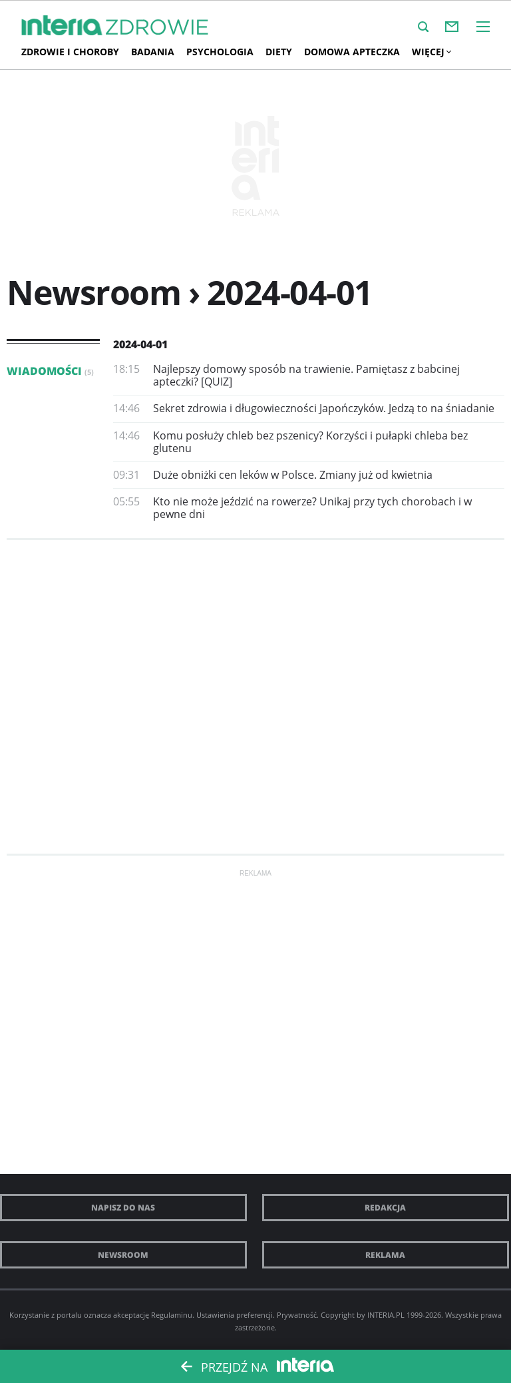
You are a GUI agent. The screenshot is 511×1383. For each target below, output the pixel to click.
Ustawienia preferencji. (235, 1315)
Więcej (431, 51)
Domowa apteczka (352, 51)
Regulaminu (171, 1315)
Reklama (385, 1254)
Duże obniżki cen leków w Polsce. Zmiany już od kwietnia (292, 474)
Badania (152, 51)
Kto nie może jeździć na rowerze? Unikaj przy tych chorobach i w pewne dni (312, 507)
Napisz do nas (123, 1207)
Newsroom (123, 1254)
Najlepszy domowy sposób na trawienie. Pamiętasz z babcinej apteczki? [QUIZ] (306, 375)
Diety (278, 51)
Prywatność (297, 1315)
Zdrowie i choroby (70, 51)
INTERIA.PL (386, 1315)
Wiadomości (50, 371)
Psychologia (220, 51)
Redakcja (385, 1207)
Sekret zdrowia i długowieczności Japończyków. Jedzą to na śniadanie (323, 408)
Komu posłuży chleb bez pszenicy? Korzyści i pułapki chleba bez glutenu (310, 441)
